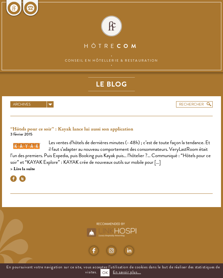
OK (105, 272)
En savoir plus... (127, 272)
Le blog (111, 84)
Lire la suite (24, 169)
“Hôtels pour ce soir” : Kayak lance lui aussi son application (71, 129)
